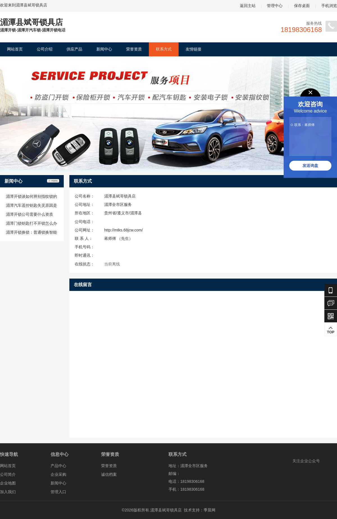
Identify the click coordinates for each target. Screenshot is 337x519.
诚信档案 (109, 474)
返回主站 (248, 5)
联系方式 (164, 49)
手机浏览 (329, 5)
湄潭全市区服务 (118, 204)
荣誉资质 (134, 49)
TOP (330, 330)
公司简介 (8, 474)
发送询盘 (310, 165)
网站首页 (15, 49)
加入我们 (8, 492)
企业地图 (8, 483)
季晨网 (209, 510)
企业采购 (58, 474)
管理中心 (275, 5)
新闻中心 (104, 49)
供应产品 (74, 49)
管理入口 (58, 492)
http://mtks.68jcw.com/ (123, 230)
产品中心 (58, 465)
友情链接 (193, 49)
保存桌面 (302, 5)
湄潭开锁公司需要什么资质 (29, 214)
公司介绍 (45, 49)
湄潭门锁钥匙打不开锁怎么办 (31, 223)
